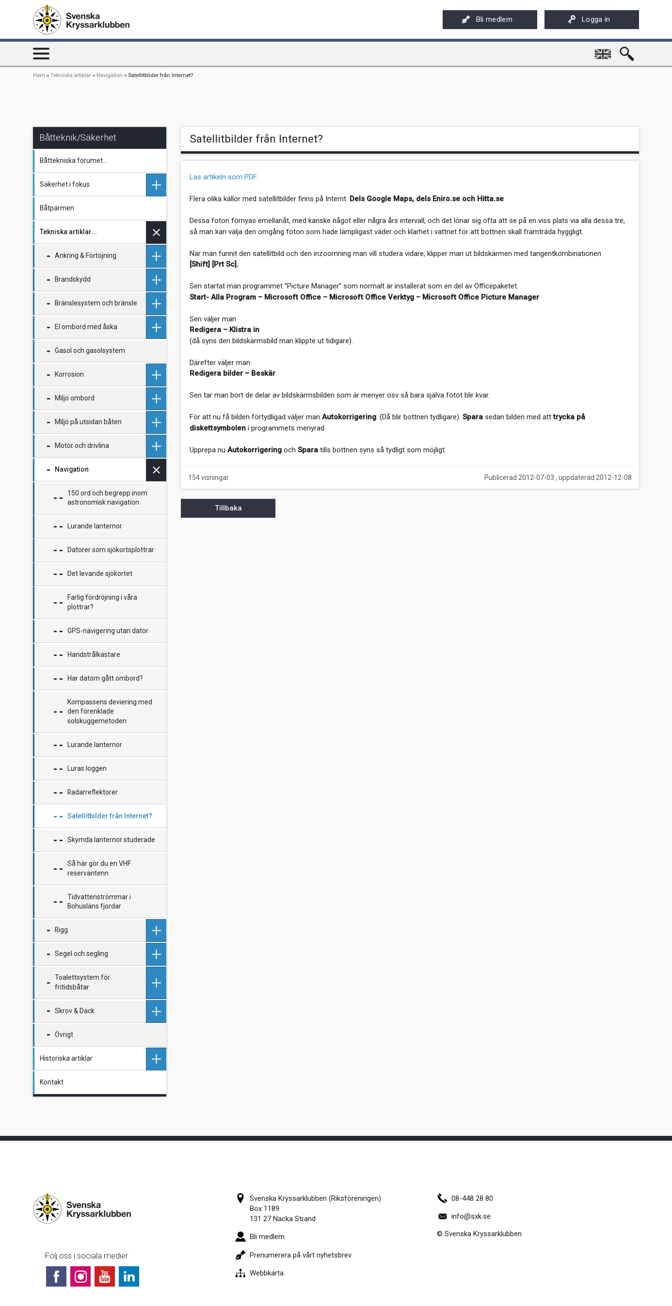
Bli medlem (487, 19)
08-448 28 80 (465, 1198)
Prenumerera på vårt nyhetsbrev (293, 1255)
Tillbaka (228, 508)
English (603, 50)
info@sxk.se (464, 1216)
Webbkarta (259, 1273)
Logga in (588, 19)
